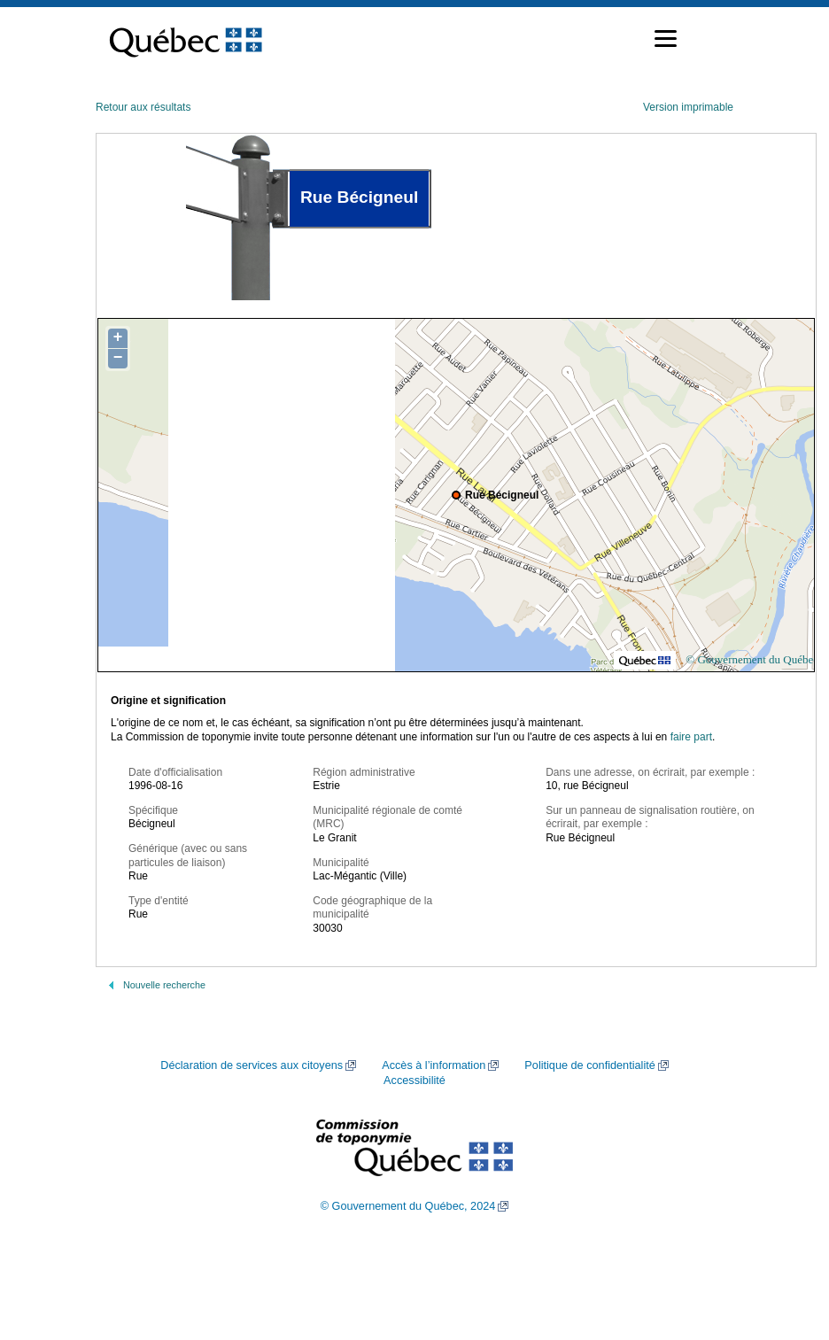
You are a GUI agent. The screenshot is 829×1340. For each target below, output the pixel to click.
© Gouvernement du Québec (752, 659)
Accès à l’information (433, 1065)
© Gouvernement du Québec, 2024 (408, 1206)
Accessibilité (414, 1080)
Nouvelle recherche (164, 985)
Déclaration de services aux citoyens (251, 1065)
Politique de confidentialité (589, 1065)
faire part (691, 737)
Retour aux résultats (143, 107)
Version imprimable (688, 107)
